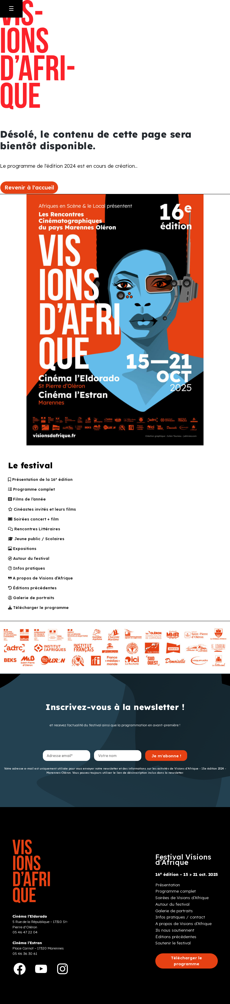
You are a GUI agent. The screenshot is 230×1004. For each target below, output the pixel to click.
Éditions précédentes (33, 590)
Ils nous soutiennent (174, 933)
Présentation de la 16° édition (41, 479)
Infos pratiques (27, 570)
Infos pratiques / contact (180, 920)
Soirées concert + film (34, 520)
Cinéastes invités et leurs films (43, 509)
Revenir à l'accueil (29, 187)
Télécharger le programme (39, 611)
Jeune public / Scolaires (36, 540)
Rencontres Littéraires (35, 530)
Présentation (167, 888)
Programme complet (32, 489)
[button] (186, 964)
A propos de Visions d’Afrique (41, 580)
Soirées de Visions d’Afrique (182, 901)
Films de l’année (27, 499)
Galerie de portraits (31, 601)
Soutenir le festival (173, 946)
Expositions (22, 550)
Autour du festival (29, 560)
